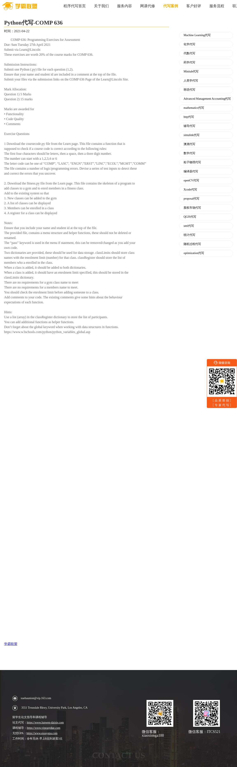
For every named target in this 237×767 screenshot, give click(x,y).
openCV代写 (191, 180)
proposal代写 (191, 198)
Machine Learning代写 (197, 35)
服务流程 (216, 6)
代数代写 (189, 53)
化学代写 (189, 44)
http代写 (189, 117)
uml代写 (189, 226)
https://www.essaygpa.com (42, 733)
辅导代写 (189, 126)
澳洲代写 (189, 144)
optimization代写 (194, 253)
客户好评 (193, 6)
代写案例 (170, 6)
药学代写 (189, 62)
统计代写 (189, 235)
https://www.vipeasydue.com (43, 727)
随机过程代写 (192, 244)
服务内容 (124, 6)
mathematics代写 (194, 107)
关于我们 (101, 6)
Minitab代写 (191, 71)
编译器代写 (191, 171)
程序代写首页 (74, 6)
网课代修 (147, 6)
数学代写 (189, 153)
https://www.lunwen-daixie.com (45, 722)
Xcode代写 (190, 189)
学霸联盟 (10, 644)
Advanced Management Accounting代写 (207, 98)
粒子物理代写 (192, 162)
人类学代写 (191, 80)
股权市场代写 (192, 207)
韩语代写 (189, 89)
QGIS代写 (190, 216)
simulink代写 (191, 135)
